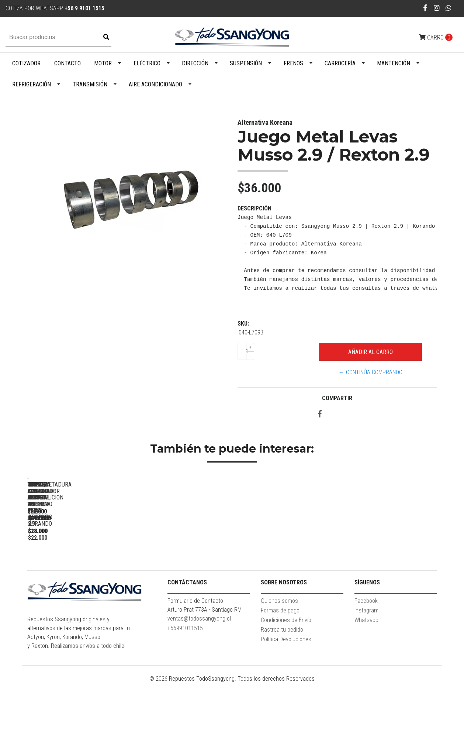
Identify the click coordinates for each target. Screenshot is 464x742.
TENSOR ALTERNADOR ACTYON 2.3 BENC (79, 582)
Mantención (393, 63)
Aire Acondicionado (155, 84)
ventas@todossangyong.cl (199, 677)
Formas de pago (280, 669)
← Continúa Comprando (370, 372)
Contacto (67, 63)
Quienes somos (279, 659)
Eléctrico (147, 63)
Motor (103, 63)
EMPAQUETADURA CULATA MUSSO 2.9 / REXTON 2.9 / (388, 585)
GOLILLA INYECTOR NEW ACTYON (182, 582)
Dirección (195, 63)
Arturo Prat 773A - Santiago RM (204, 668)
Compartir (337, 398)
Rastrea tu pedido (282, 688)
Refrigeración (31, 84)
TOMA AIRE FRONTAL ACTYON (285, 582)
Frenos (293, 63)
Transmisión (90, 84)
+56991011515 (185, 686)
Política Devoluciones (286, 697)
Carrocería (340, 63)
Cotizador (26, 63)
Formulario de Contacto (195, 659)
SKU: (243, 323)
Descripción (254, 208)
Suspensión (246, 63)
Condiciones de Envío (286, 678)
